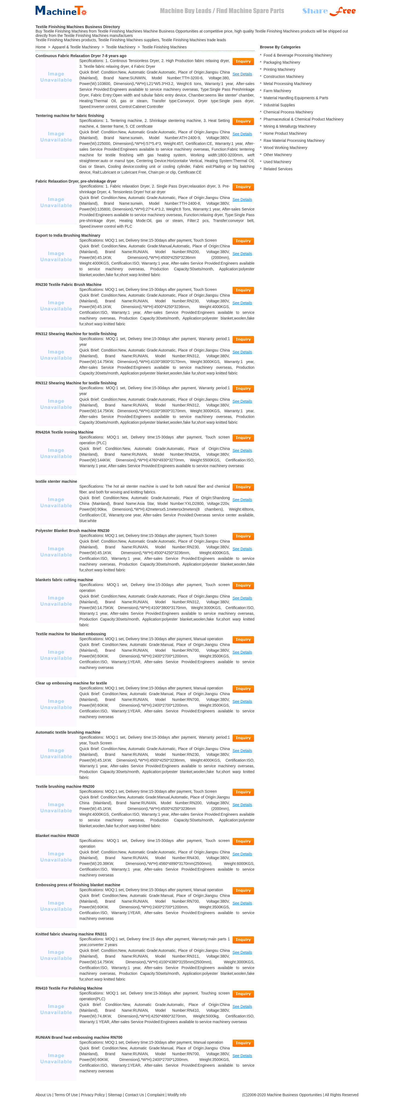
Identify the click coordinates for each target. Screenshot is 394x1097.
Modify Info (176, 1095)
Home (41, 47)
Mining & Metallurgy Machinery (289, 126)
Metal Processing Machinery (287, 83)
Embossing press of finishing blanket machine (78, 885)
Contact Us (134, 1095)
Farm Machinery (277, 91)
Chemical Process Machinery (288, 112)
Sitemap (115, 1095)
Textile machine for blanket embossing (71, 634)
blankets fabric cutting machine (64, 580)
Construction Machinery (283, 76)
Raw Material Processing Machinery (294, 140)
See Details (242, 74)
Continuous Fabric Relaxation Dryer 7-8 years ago (81, 56)
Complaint (155, 1095)
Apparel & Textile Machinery (75, 47)
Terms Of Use (66, 1095)
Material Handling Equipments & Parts (295, 98)
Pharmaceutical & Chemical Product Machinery (303, 119)
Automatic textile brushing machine (68, 732)
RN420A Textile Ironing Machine (65, 432)
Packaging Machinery (281, 62)
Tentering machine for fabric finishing (70, 115)
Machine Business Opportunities (294, 1095)
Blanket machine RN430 (57, 835)
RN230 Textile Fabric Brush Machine (69, 284)
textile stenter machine (56, 481)
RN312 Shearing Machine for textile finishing (76, 334)
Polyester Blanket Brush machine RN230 (72, 530)
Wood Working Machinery (285, 147)
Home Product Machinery (285, 133)
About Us (43, 1095)
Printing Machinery (279, 69)
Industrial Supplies (279, 105)
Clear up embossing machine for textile (71, 683)
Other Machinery (277, 155)
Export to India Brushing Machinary (68, 235)
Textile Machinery (120, 47)
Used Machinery (277, 162)
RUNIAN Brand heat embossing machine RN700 (79, 1037)
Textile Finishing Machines (164, 47)
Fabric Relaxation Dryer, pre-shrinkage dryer (76, 181)
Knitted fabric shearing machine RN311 (71, 934)
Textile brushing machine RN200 (65, 786)
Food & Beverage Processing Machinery (297, 55)
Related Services (277, 169)
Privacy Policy (93, 1095)
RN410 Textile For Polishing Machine (69, 988)
